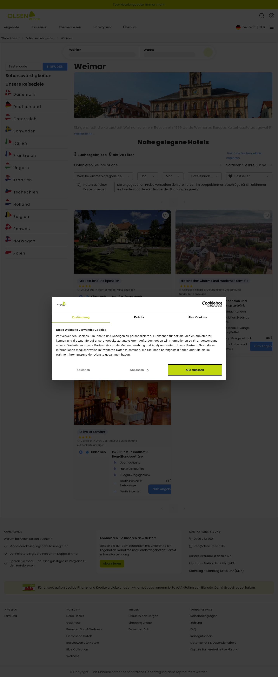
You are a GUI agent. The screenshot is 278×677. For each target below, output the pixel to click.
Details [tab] (139, 317)
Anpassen (139, 369)
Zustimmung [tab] (81, 317)
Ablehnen (83, 369)
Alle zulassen (195, 369)
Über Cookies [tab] (197, 317)
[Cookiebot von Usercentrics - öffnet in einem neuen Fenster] (205, 304)
